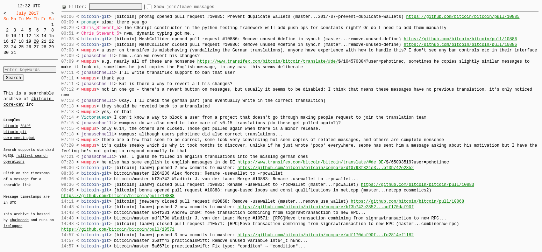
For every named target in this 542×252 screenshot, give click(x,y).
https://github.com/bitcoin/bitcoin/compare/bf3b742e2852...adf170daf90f (325, 207)
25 (21, 47)
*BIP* (25, 126)
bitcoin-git (15, 132)
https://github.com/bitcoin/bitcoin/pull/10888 (117, 196)
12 (28, 36)
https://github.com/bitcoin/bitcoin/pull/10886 (460, 39)
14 (43, 36)
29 (51, 47)
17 (13, 41)
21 (43, 41)
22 (51, 41)
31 (13, 53)
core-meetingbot (19, 137)
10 (13, 36)
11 (21, 36)
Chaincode (19, 216)
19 (28, 41)
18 (21, 41)
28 (43, 47)
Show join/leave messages (196, 7)
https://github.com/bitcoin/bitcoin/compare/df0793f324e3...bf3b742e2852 (325, 168)
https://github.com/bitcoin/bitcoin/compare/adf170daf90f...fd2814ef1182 (325, 235)
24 (13, 47)
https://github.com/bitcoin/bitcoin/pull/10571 (117, 229)
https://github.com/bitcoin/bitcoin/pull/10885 (462, 17)
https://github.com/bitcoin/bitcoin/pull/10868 (407, 201)
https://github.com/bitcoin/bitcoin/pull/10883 (417, 185)
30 (5, 53)
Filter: (79, 7)
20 (36, 41)
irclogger (12, 221)
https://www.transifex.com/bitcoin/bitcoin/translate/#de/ (267, 61)
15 (51, 36)
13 (36, 36)
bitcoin (10, 126)
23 (5, 47)
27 (36, 47)
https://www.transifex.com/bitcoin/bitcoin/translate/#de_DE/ (311, 162)
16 (5, 41)
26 (28, 47)
